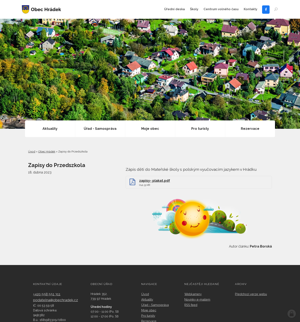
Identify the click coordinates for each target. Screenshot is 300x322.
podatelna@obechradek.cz (55, 300)
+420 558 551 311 (46, 294)
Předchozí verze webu (251, 294)
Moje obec (148, 310)
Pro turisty (148, 315)
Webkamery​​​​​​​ (193, 294)
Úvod (31, 151)
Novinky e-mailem (197, 299)
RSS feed (190, 305)
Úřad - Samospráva (155, 305)
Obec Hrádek (46, 151)
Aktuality (147, 299)
